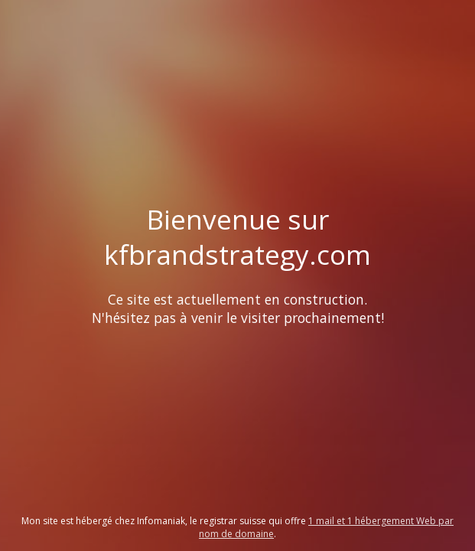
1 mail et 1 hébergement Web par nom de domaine (326, 527)
